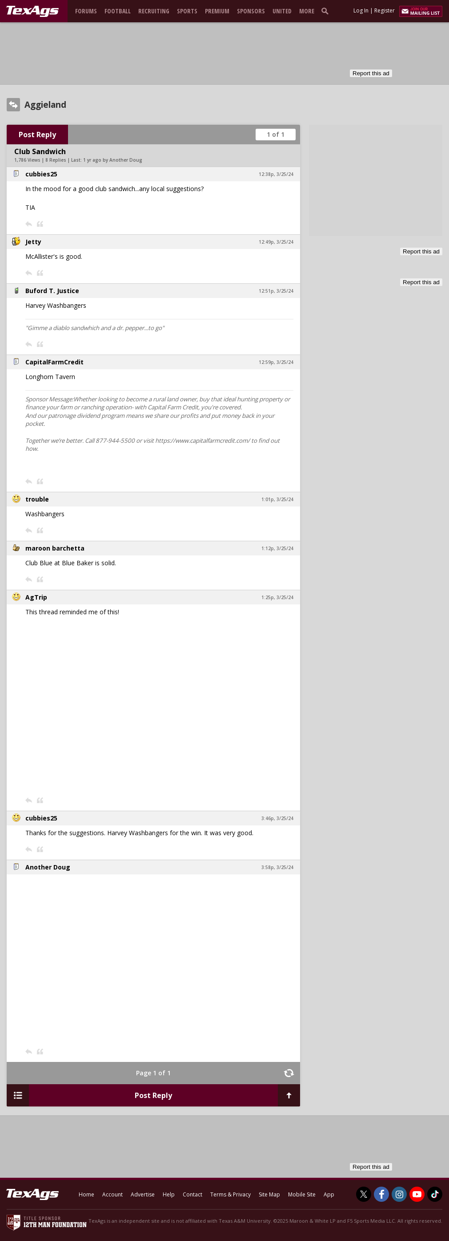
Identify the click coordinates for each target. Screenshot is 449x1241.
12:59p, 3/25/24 (276, 362)
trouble (37, 499)
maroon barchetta (54, 548)
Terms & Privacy (230, 1194)
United (282, 11)
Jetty (33, 241)
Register (384, 10)
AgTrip (36, 597)
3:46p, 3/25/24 (277, 818)
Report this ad (371, 73)
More (306, 11)
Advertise (143, 1194)
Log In (361, 10)
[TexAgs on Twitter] (363, 1194)
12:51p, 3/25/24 (276, 291)
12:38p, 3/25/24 (276, 174)
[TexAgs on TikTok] (434, 1194)
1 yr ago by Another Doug (112, 160)
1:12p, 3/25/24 (277, 548)
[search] (326, 10)
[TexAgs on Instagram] (399, 1194)
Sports (187, 11)
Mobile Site (302, 1194)
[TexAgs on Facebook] (381, 1194)
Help (169, 1194)
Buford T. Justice (52, 290)
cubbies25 (41, 174)
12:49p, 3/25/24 (276, 242)
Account (112, 1194)
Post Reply (37, 134)
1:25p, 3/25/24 (277, 597)
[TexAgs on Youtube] (417, 1194)
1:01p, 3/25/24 (277, 499)
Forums (86, 11)
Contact (192, 1194)
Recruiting (153, 11)
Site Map (269, 1194)
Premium (217, 11)
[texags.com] (32, 11)
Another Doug (47, 867)
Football (117, 11)
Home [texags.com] (86, 1194)
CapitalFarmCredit (54, 362)
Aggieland (45, 104)
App (329, 1194)
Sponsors (251, 11)
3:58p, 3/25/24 (277, 867)
